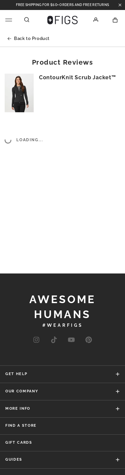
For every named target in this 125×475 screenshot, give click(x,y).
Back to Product (28, 38)
